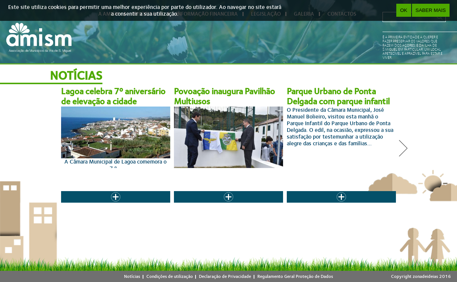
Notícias (132, 276)
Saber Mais (431, 10)
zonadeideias (425, 276)
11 (255, 205)
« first (124, 205)
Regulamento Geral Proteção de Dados (295, 276)
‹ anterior (146, 205)
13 (284, 205)
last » (339, 205)
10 (240, 205)
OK (403, 10)
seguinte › (317, 205)
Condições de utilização (169, 276)
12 (269, 205)
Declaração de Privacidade (225, 276)
